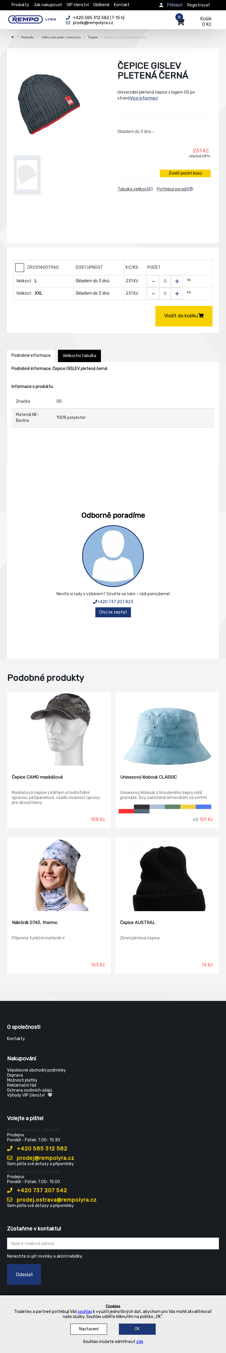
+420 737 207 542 (37, 1190)
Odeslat (24, 1274)
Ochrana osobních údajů (29, 1090)
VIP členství (78, 4)
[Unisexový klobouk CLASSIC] (167, 729)
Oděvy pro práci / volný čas (61, 37)
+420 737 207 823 (113, 601)
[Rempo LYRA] (32, 18)
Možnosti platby (22, 1080)
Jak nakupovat (48, 4)
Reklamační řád (21, 1085)
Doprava (15, 1075)
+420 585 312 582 (37, 1148)
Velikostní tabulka (79, 355)
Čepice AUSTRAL (137, 922)
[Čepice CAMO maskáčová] (59, 729)
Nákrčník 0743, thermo (34, 922)
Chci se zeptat (113, 612)
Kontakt (121, 4)
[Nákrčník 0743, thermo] (59, 874)
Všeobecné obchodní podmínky (36, 1070)
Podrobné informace (31, 355)
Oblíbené (101, 4)
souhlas (85, 1311)
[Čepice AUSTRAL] (167, 874)
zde (139, 1341)
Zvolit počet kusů (185, 173)
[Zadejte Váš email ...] (113, 1243)
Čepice (93, 37)
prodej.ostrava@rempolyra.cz (52, 1200)
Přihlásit (175, 5)
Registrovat (198, 5)
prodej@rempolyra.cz (40, 1158)
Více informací (144, 98)
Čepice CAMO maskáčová (37, 777)
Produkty (20, 4)
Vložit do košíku (184, 316)
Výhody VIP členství (29, 1095)
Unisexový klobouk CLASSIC (148, 777)
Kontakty (16, 1038)
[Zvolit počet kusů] (165, 281)
